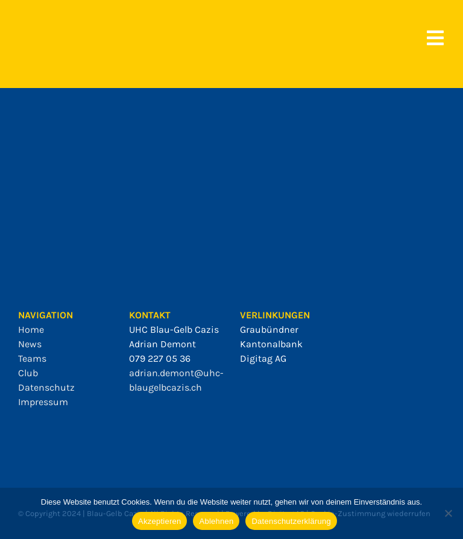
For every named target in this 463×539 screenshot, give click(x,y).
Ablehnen (216, 521)
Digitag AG (263, 358)
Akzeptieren (159, 521)
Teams (32, 358)
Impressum (43, 402)
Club (28, 373)
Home (31, 329)
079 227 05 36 (160, 358)
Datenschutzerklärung (290, 521)
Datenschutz (46, 387)
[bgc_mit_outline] (42, 24)
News (30, 344)
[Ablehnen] (448, 513)
